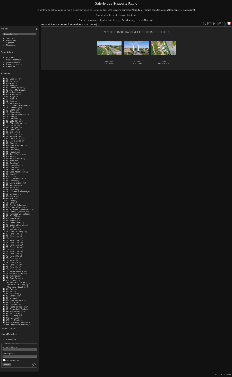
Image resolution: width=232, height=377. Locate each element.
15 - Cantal (10, 110)
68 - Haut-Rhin (12, 218)
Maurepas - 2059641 (16, 287)
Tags (8, 38)
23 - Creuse (11, 125)
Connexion (11, 340)
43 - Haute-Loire (13, 169)
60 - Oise (10, 200)
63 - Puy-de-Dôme (14, 207)
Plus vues (10, 57)
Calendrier (10, 66)
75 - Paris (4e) (12, 258)
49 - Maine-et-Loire (14, 183)
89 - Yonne (10, 302)
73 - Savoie (11, 229)
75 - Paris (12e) (12, 238)
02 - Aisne (10, 83)
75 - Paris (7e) (12, 265)
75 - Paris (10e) (12, 234)
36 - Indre (10, 156)
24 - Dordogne (12, 127)
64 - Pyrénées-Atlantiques (17, 209)
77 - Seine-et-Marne (14, 273)
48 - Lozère (11, 180)
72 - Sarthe (10, 227)
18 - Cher (10, 116)
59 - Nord (10, 198)
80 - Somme (11, 280)
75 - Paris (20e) (12, 256)
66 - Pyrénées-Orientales (17, 214)
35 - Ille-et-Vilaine (13, 154)
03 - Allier (10, 85)
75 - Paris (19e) (12, 254)
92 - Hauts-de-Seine (14, 307)
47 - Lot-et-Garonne (14, 178)
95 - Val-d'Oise (12, 313)
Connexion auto (11, 360)
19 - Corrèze (11, 118)
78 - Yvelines (11, 276)
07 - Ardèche (11, 92)
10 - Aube (10, 99)
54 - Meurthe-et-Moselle (16, 192)
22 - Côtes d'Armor (14, 123)
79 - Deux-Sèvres (13, 278)
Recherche (11, 40)
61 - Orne (10, 203)
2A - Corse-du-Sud (14, 138)
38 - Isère (10, 161)
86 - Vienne (11, 298)
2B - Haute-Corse (13, 141)
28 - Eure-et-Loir (13, 134)
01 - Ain (9, 81)
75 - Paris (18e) (12, 251)
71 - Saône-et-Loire (14, 225)
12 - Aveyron (11, 103)
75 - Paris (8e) (12, 267)
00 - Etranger (11, 79)
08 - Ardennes (12, 94)
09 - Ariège (10, 96)
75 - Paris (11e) (12, 236)
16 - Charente (12, 112)
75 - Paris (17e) (12, 249)
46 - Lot (9, 176)
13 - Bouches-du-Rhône (16, 105)
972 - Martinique (13, 316)
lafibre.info (147, 20)
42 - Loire (10, 167)
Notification (11, 45)
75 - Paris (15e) (12, 245)
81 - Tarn (9, 289)
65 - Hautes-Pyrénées (15, 211)
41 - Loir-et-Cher (13, 165)
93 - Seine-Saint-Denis (16, 309)
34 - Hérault (11, 152)
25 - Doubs (10, 130)
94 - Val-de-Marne (14, 311)
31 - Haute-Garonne (14, 145)
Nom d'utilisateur (10, 347)
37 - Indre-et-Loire (14, 158)
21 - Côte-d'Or (12, 121)
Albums (5, 73)
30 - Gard (10, 143)
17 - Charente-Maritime (16, 114)
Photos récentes (13, 60)
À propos (10, 43)
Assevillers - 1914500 (17, 282)
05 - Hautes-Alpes (14, 88)
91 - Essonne (11, 304)
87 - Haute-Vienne (14, 300)
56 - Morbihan (12, 194)
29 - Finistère (11, 136)
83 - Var (9, 291)
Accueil (45, 24)
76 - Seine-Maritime (14, 271)
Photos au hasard (14, 64)
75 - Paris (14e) (12, 242)
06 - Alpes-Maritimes (15, 90)
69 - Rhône (10, 220)
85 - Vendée (11, 296)
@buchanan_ (128, 20)
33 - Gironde (11, 149)
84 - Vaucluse (12, 293)
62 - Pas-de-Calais (14, 205)
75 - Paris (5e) (12, 260)
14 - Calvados (12, 107)
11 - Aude (10, 101)
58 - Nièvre (10, 196)
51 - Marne (10, 187)
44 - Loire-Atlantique (15, 172)
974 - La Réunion (13, 320)
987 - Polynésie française (17, 322)
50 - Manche (11, 185)
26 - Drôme (11, 132)
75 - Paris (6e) (12, 262)
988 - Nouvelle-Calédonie (17, 324)
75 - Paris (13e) (12, 240)
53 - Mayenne (12, 189)
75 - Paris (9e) (12, 269)
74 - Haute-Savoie (14, 231)
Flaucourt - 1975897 (16, 285)
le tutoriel (131, 15)
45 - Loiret (10, 174)
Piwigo (228, 374)
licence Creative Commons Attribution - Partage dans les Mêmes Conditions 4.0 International (150, 10)
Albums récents (13, 62)
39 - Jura (9, 163)
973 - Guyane (12, 318)
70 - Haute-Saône (13, 223)
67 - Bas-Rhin (12, 216)
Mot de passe (9, 353)
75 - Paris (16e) (12, 247)
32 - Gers (10, 147)
